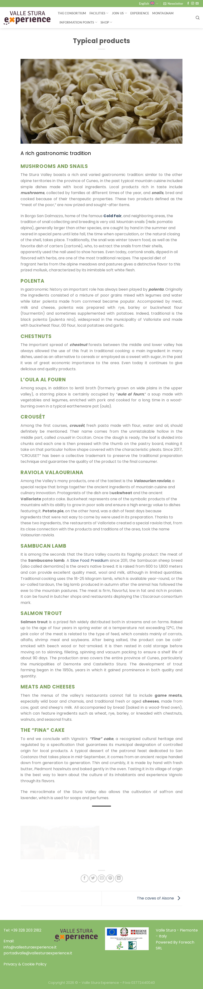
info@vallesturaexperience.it (30, 947)
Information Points (78, 22)
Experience (139, 13)
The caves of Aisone (159, 898)
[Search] (197, 17)
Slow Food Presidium (89, 560)
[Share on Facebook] (85, 878)
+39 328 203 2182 (26, 930)
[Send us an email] (197, 3)
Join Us (119, 13)
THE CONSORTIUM (72, 13)
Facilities (99, 13)
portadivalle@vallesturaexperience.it (38, 953)
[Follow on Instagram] (192, 3)
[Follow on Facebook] (188, 3)
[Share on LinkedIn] (119, 878)
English (148, 3)
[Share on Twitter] (93, 878)
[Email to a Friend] (102, 878)
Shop (106, 22)
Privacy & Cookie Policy (25, 964)
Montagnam (162, 13)
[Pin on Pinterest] (110, 878)
